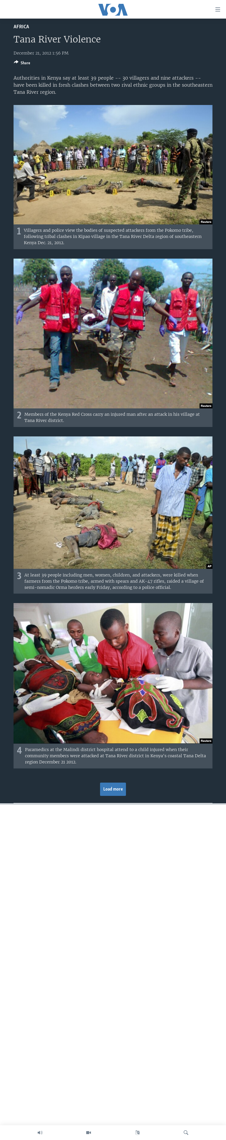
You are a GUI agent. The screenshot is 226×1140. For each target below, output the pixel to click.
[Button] (22, 64)
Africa (21, 26)
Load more (113, 789)
